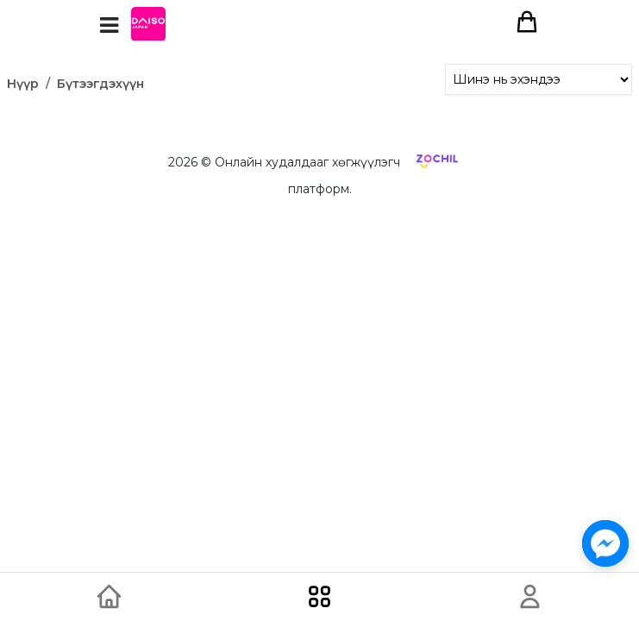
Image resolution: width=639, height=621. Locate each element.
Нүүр (23, 83)
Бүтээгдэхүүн (100, 83)
